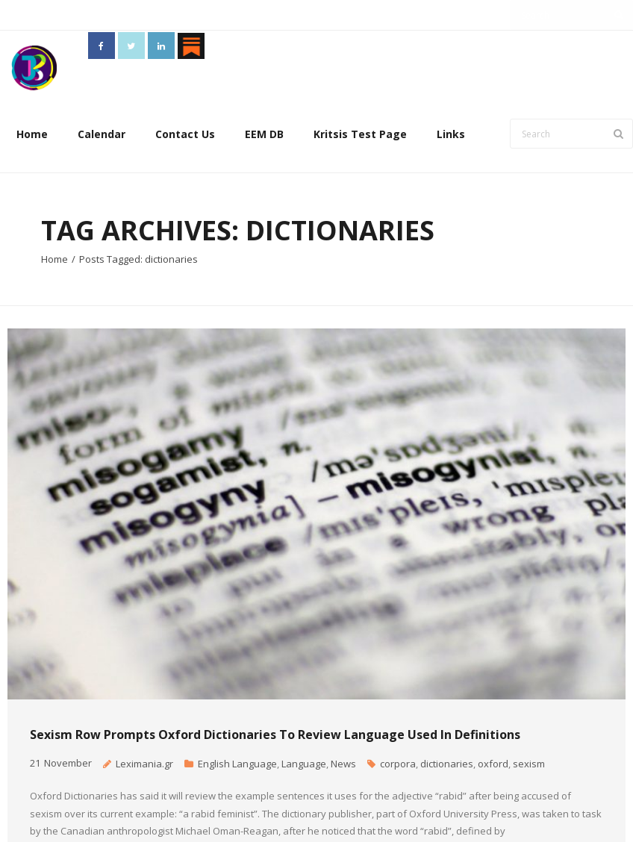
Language (303, 763)
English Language (237, 763)
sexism (529, 763)
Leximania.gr (144, 763)
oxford (493, 763)
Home (32, 134)
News (343, 763)
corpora (398, 763)
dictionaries (446, 763)
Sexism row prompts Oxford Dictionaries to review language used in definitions (275, 734)
